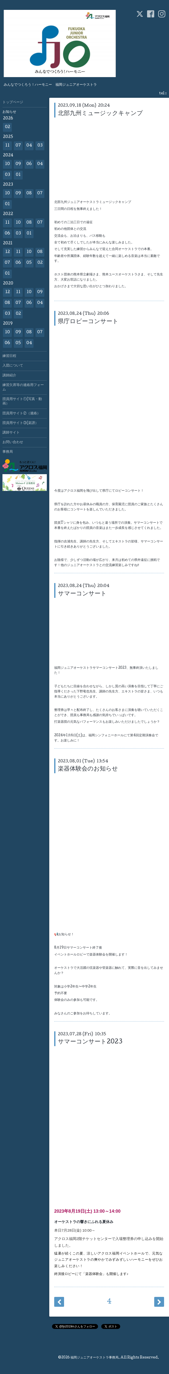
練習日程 (9, 356)
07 (18, 146)
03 (40, 146)
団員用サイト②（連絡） (21, 414)
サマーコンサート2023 (90, 1042)
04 (29, 146)
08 (29, 193)
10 (7, 164)
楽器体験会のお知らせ (88, 769)
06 (29, 164)
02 (7, 127)
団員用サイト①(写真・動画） (22, 401)
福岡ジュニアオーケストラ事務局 (94, 1357)
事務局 (7, 452)
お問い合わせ (12, 442)
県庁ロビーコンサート (88, 321)
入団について (12, 366)
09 (18, 164)
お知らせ (9, 112)
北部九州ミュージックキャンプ (100, 113)
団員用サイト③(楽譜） (20, 423)
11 (7, 146)
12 (7, 252)
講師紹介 (9, 376)
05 (29, 263)
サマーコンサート (82, 594)
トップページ (12, 102)
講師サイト (11, 433)
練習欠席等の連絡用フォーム (23, 387)
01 (18, 175)
